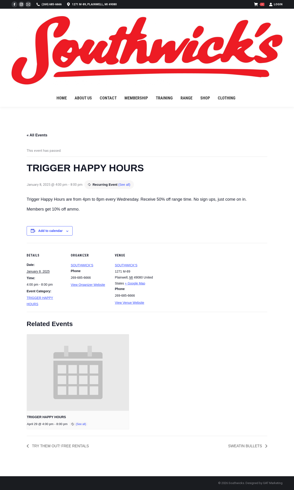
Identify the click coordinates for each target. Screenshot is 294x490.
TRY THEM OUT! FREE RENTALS (60, 446)
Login (276, 4)
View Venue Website (129, 302)
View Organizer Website (88, 285)
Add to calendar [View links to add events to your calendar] (50, 231)
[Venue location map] (183, 274)
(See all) (124, 184)
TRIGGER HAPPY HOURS (46, 417)
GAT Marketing (273, 483)
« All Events (37, 135)
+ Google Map (135, 283)
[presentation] (78, 372)
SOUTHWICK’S (82, 265)
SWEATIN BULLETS (245, 446)
